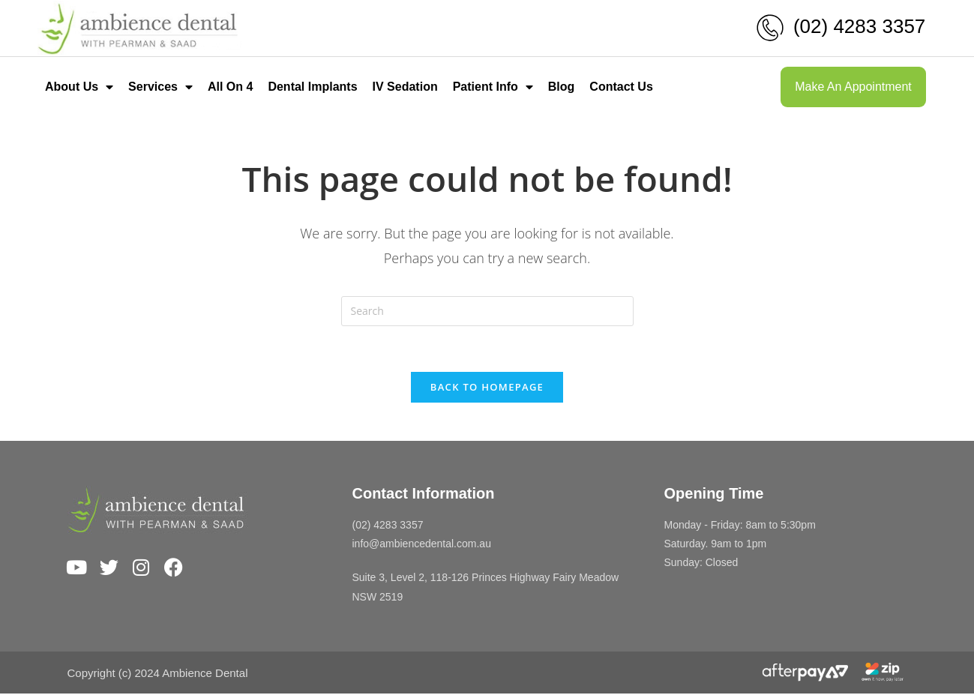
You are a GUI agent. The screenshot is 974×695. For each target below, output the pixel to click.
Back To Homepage (487, 387)
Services (160, 86)
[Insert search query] (487, 311)
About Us (79, 86)
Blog (561, 86)
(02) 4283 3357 (859, 26)
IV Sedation (405, 86)
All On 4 (230, 86)
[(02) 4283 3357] (770, 27)
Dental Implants (312, 86)
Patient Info (493, 86)
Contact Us (620, 86)
